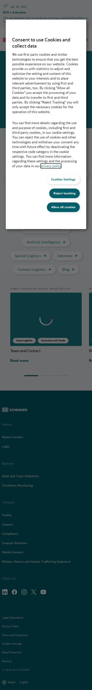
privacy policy (51, 166)
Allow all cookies (63, 207)
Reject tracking (64, 193)
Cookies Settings (63, 179)
